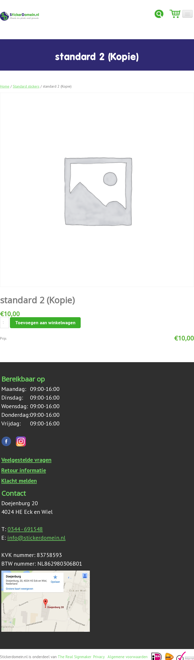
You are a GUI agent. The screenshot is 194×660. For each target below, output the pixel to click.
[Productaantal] (4, 322)
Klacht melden (19, 480)
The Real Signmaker (74, 656)
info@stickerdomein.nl (36, 537)
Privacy (98, 656)
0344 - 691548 (25, 529)
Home (4, 86)
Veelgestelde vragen (26, 459)
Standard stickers (26, 86)
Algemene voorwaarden (128, 656)
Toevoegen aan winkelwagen (45, 323)
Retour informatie (23, 470)
